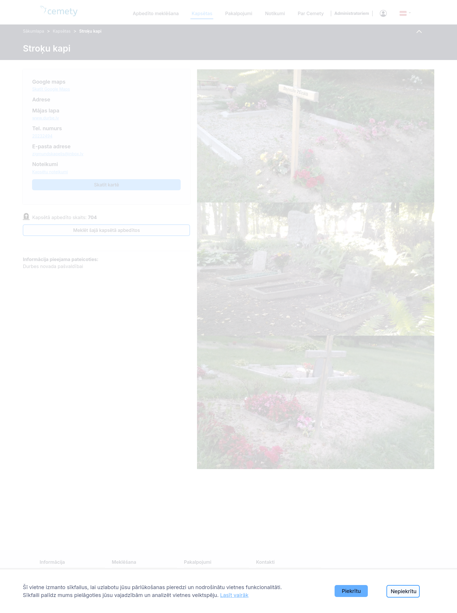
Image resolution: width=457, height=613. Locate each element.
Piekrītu (351, 591)
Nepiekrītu (403, 591)
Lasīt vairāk (234, 595)
